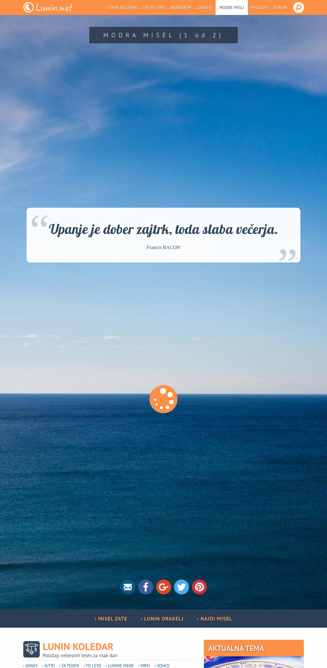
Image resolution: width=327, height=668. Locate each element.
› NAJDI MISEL (214, 618)
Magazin (259, 7)
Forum (280, 7)
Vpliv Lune (154, 7)
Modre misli (231, 7)
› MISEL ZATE (111, 618)
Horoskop (181, 7)
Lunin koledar (122, 7)
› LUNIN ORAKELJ (162, 618)
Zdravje (205, 7)
